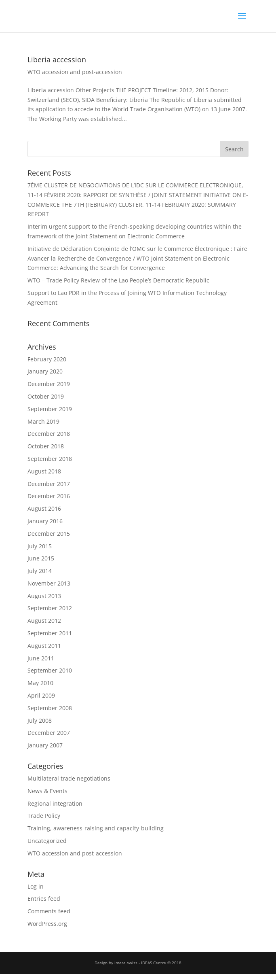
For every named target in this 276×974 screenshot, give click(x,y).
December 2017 (48, 484)
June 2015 (40, 558)
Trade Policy (43, 815)
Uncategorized (47, 841)
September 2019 (49, 409)
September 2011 (49, 633)
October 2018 (45, 446)
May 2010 (40, 683)
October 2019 (45, 396)
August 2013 (44, 596)
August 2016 (44, 508)
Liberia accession (56, 59)
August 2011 (44, 645)
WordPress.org (47, 923)
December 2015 (48, 533)
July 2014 (39, 571)
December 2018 (48, 433)
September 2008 (49, 708)
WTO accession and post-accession (74, 72)
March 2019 (43, 421)
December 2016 (48, 496)
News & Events (47, 791)
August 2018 (44, 471)
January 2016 (45, 521)
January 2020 (45, 371)
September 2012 (49, 608)
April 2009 (41, 695)
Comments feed (48, 911)
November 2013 (48, 583)
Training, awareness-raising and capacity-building (95, 828)
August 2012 (44, 620)
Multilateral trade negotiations (68, 778)
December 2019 (48, 384)
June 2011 (40, 658)
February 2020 (46, 359)
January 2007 (45, 745)
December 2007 (48, 732)
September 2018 (49, 459)
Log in (35, 886)
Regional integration (54, 803)
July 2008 (39, 720)
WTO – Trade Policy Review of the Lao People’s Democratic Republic (118, 280)
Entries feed (43, 898)
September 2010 (49, 670)
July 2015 (39, 546)
